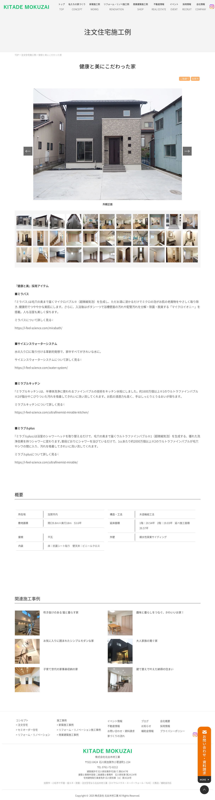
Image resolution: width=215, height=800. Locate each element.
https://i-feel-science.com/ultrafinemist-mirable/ (46, 462)
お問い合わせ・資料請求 (121, 731)
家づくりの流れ (116, 736)
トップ (61, 7)
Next (187, 151)
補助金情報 (147, 731)
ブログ (145, 721)
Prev (28, 151)
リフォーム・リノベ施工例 (116, 7)
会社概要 (165, 721)
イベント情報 (114, 721)
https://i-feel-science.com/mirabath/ (38, 328)
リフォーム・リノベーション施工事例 (80, 730)
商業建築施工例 (140, 7)
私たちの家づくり (76, 7)
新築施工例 (94, 7)
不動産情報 (159, 7)
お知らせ (146, 726)
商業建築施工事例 (69, 735)
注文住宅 (23, 725)
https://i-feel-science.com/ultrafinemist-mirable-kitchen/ (52, 412)
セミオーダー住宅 (28, 730)
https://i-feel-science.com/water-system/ (41, 367)
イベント (174, 7)
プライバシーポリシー (172, 731)
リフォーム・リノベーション (34, 735)
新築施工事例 (66, 725)
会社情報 (200, 7)
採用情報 (187, 7)
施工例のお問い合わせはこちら (106, 567)
